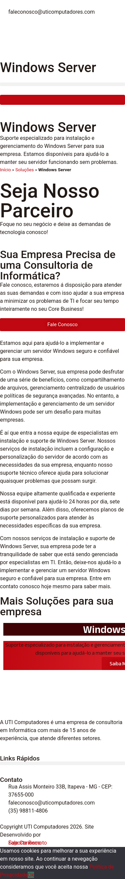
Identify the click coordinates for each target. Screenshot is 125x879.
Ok (31, 875)
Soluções (24, 169)
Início (5, 169)
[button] (62, 84)
